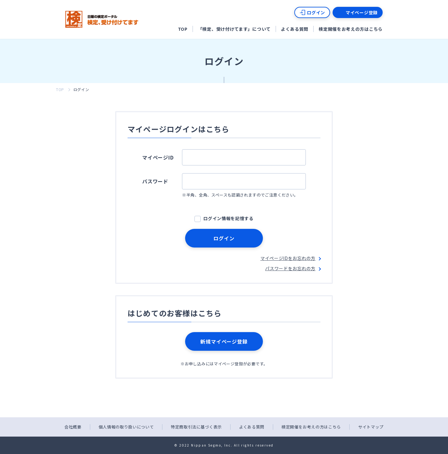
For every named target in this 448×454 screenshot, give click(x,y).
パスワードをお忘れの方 (290, 268)
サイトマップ (371, 427)
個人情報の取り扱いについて (126, 427)
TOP (183, 29)
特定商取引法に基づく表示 (196, 427)
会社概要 (73, 427)
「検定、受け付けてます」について (234, 29)
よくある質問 (294, 29)
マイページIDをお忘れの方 (287, 258)
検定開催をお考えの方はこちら (351, 29)
